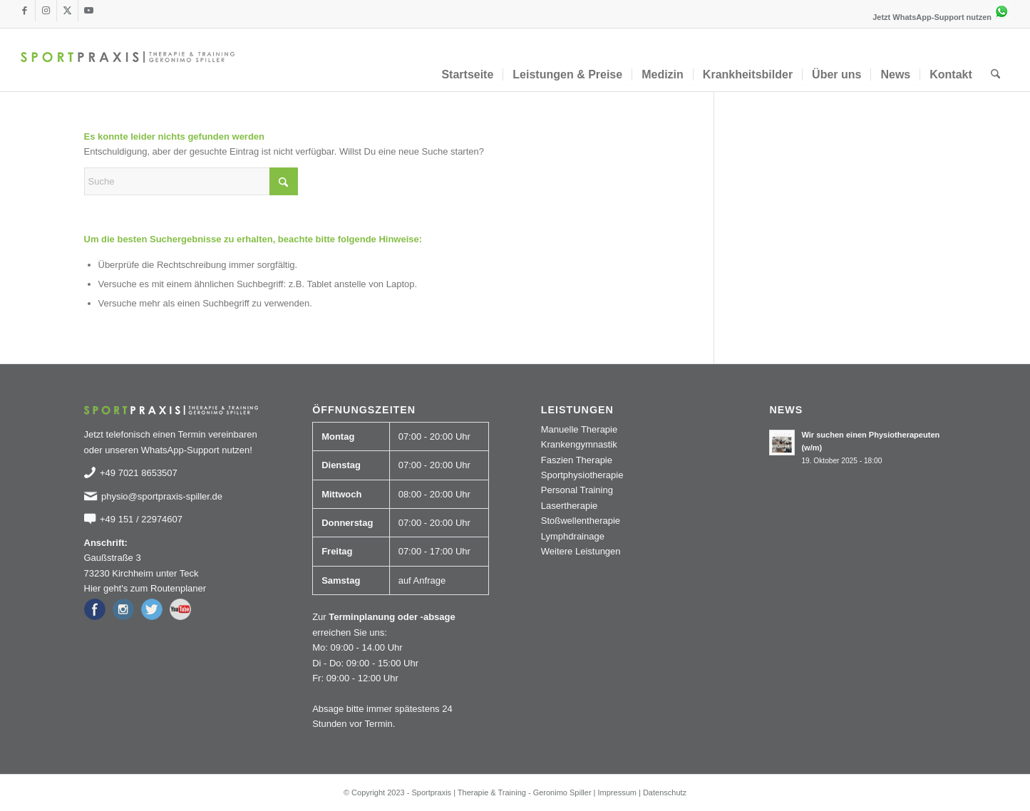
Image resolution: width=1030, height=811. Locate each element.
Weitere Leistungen (581, 551)
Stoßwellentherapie (580, 520)
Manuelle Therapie (579, 429)
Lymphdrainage (572, 536)
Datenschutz (664, 792)
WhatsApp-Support (180, 450)
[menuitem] (467, 74)
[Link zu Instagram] (46, 10)
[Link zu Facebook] (24, 10)
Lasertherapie (569, 505)
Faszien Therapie (576, 460)
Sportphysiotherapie (582, 475)
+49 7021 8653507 (138, 473)
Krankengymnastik (579, 444)
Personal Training (577, 490)
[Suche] (995, 74)
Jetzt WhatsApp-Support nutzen (940, 17)
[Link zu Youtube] (89, 10)
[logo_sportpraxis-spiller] (128, 59)
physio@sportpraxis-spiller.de (161, 496)
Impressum (617, 792)
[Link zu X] (67, 10)
